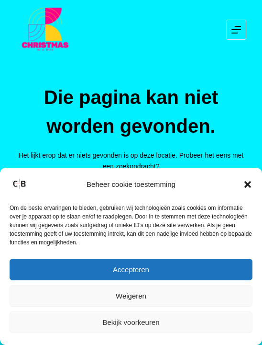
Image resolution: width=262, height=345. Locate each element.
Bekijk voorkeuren (130, 322)
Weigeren (131, 296)
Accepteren (131, 269)
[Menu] (236, 30)
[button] (247, 184)
